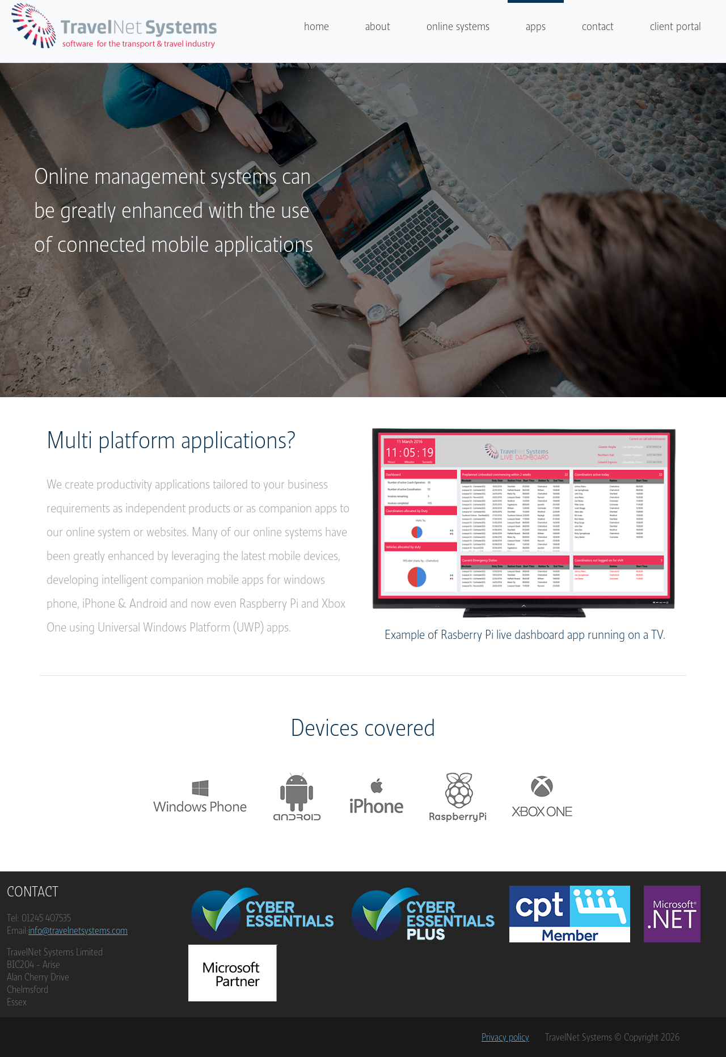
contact (598, 26)
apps (536, 26)
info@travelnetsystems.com (78, 930)
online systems (458, 26)
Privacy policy (505, 1037)
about (377, 26)
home (316, 26)
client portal (675, 26)
